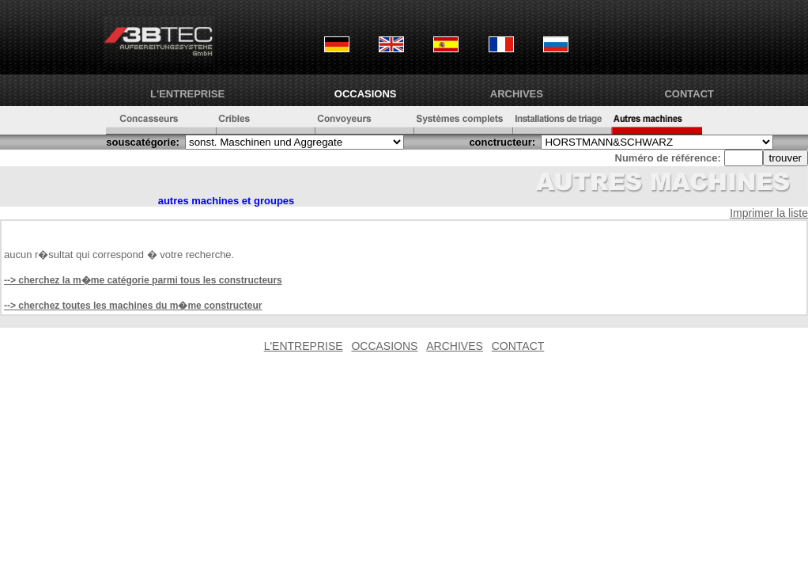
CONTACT (689, 94)
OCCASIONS (365, 94)
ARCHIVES (516, 94)
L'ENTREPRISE (187, 94)
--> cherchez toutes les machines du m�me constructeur (133, 305)
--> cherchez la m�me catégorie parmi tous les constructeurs (143, 280)
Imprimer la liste (769, 213)
